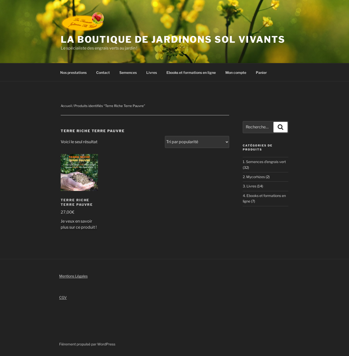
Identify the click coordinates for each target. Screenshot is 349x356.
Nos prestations (73, 72)
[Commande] (197, 142)
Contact (103, 72)
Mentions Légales (73, 276)
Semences (128, 72)
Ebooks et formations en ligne (191, 72)
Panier (261, 72)
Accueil (66, 106)
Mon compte (235, 72)
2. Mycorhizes (254, 177)
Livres (151, 72)
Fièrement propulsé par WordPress (87, 344)
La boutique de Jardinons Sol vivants (173, 39)
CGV (63, 297)
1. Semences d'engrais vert (264, 162)
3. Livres (249, 186)
